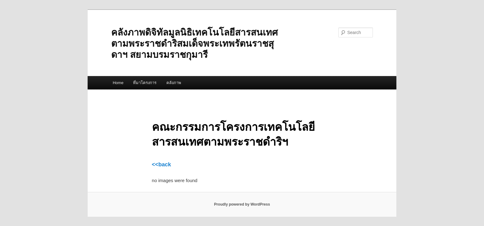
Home (118, 82)
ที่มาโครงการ (144, 82)
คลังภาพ (173, 82)
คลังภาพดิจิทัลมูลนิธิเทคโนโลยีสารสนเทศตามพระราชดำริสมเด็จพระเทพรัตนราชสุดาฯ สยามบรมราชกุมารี (194, 43)
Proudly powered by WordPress (242, 204)
